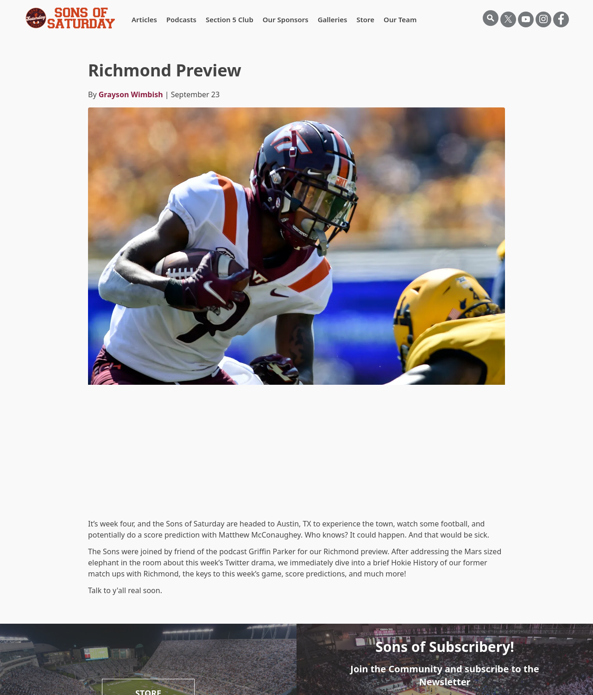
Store (365, 19)
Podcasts (181, 19)
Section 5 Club (229, 19)
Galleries (332, 19)
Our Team (400, 19)
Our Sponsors (286, 19)
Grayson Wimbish (131, 94)
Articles (144, 19)
